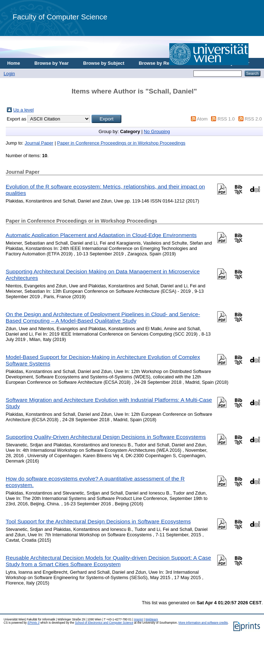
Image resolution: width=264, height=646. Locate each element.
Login (9, 73)
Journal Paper (38, 143)
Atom (202, 119)
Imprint (138, 619)
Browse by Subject (104, 63)
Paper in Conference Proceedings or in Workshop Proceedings (121, 143)
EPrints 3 (33, 622)
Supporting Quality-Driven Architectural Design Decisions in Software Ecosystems (106, 437)
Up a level (23, 110)
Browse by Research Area (167, 63)
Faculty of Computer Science (60, 17)
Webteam (152, 619)
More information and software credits (203, 622)
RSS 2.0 (253, 119)
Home (13, 63)
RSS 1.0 (226, 119)
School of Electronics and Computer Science (104, 622)
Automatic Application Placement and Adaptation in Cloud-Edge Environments (101, 235)
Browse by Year (52, 63)
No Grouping (157, 131)
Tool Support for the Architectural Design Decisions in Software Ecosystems (98, 521)
